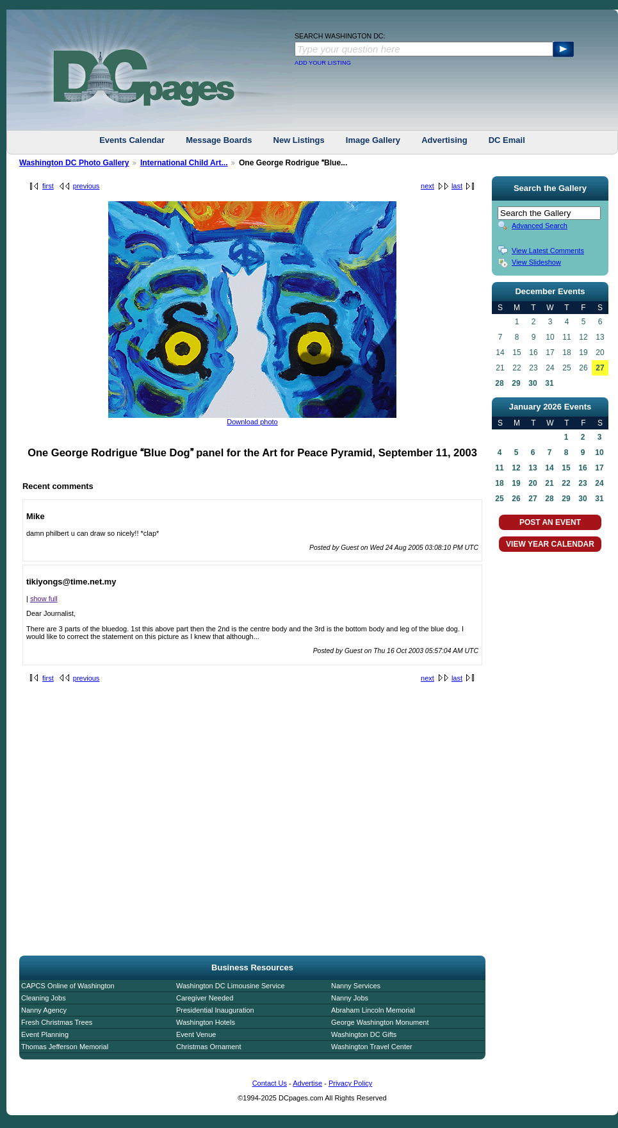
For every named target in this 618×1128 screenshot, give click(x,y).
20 (532, 483)
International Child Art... (184, 162)
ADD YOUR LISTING (323, 63)
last (456, 186)
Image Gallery (373, 140)
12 (516, 467)
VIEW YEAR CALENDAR (550, 544)
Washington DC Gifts (363, 1034)
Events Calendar (132, 140)
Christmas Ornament (208, 1046)
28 (499, 383)
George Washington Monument (379, 1022)
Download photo (252, 422)
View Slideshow (536, 262)
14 (549, 467)
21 (549, 483)
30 (532, 383)
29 (516, 383)
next (427, 186)
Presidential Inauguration (215, 1010)
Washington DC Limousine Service (230, 986)
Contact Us (269, 1083)
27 (600, 367)
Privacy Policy (350, 1083)
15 (566, 467)
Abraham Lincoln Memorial (373, 1010)
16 (582, 467)
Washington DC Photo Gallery (74, 162)
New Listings (299, 140)
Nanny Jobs (349, 998)
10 (599, 452)
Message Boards (219, 140)
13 (532, 467)
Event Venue (196, 1034)
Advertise (307, 1083)
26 (516, 498)
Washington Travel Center (371, 1046)
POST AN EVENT (550, 522)
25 (499, 498)
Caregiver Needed (204, 998)
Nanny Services (355, 986)
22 (566, 483)
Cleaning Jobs (43, 998)
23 (582, 483)
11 (499, 467)
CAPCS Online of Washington (68, 986)
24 (599, 483)
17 (599, 467)
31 (549, 383)
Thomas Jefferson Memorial (64, 1046)
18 (499, 483)
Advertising (444, 140)
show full (44, 598)
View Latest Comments (548, 250)
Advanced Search (539, 225)
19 (516, 483)
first (48, 186)
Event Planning (45, 1034)
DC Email (507, 140)
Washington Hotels (205, 1022)
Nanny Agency (44, 1010)
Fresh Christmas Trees (56, 1022)
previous (86, 186)
